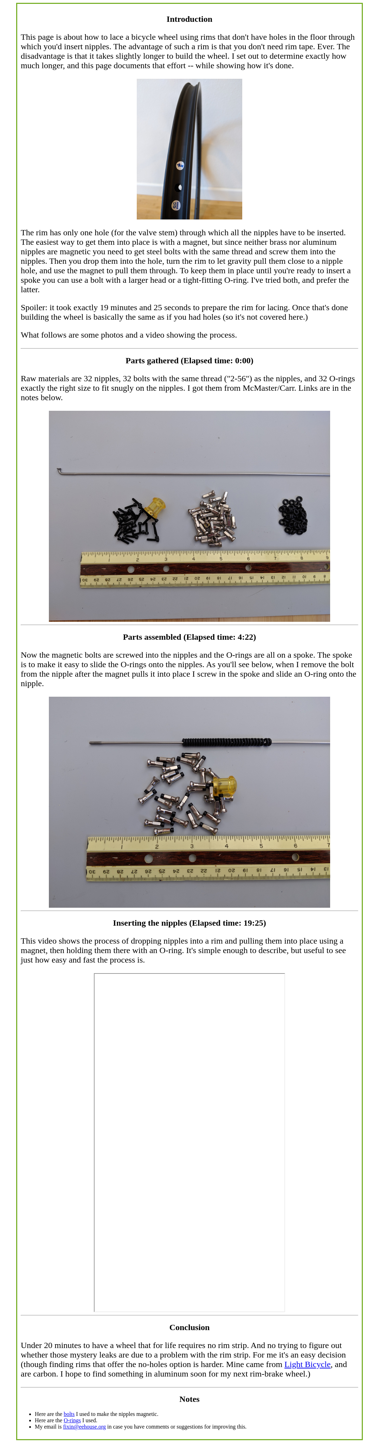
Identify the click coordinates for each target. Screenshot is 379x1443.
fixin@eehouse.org (84, 1427)
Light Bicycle (307, 1364)
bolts (69, 1414)
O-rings (72, 1420)
